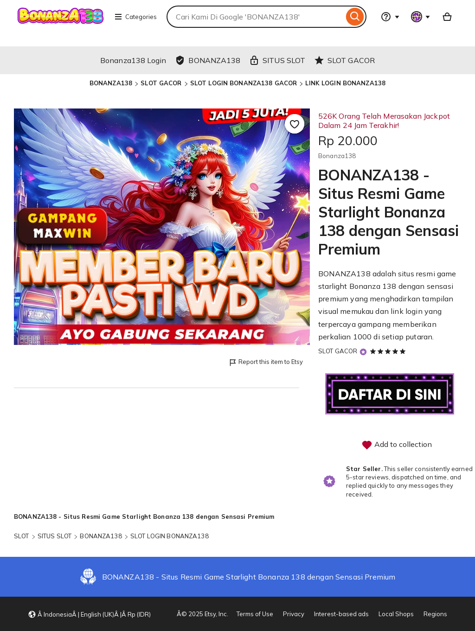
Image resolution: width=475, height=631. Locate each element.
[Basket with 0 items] (447, 17)
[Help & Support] (390, 17)
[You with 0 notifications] (420, 17)
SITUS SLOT (54, 536)
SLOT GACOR (161, 83)
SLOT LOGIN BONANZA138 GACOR (243, 83)
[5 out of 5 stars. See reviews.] (389, 351)
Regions (435, 614)
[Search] (355, 17)
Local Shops (396, 614)
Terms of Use (255, 614)
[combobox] (255, 17)
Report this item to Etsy (265, 362)
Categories (135, 17)
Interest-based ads (341, 614)
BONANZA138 (111, 83)
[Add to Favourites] (294, 124)
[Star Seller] (363, 352)
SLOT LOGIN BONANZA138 (169, 536)
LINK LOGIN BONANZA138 (345, 83)
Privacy (293, 614)
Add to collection (396, 445)
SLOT (21, 536)
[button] (89, 614)
